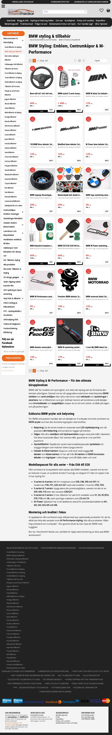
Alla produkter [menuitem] (9, 264)
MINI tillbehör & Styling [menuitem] (13, 112)
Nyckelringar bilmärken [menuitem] (13, 218)
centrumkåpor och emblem (13, 723)
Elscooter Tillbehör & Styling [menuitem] (12, 271)
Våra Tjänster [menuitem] (101, 24)
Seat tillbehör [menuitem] (9, 152)
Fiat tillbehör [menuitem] (9, 192)
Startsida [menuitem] (11, 20)
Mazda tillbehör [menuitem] (10, 121)
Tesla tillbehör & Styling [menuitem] (13, 78)
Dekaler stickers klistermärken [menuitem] (10, 225)
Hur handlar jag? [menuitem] (85, 24)
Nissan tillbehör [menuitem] (10, 130)
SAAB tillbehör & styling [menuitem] (13, 82)
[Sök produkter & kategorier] (65, 12)
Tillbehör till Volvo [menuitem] (11, 69)
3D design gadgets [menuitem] (11, 277)
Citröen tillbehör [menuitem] (11, 161)
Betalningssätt (61, 715)
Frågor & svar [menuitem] (41, 24)
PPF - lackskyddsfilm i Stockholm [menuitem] (12, 313)
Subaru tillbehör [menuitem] (11, 148)
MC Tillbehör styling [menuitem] (11, 260)
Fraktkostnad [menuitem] (26, 24)
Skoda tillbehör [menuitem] (10, 104)
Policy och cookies (63, 720)
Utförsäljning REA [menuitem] (10, 319)
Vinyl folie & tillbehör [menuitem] (12, 298)
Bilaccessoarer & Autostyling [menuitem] (10, 40)
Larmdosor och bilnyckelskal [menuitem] (9, 233)
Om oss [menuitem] (59, 20)
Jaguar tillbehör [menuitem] (10, 99)
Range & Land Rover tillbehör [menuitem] (12, 93)
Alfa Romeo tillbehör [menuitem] (12, 126)
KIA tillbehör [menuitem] (9, 188)
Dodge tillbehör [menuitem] (10, 117)
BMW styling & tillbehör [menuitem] (13, 51)
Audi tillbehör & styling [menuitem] (13, 47)
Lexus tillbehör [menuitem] (10, 135)
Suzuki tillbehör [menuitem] (10, 170)
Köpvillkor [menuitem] (100, 20)
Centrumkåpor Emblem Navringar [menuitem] (11, 212)
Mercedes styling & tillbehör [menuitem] (12, 58)
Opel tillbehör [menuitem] (10, 108)
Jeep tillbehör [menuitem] (10, 139)
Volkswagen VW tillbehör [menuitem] (14, 64)
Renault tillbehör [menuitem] (11, 197)
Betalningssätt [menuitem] (11, 24)
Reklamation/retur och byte (66, 722)
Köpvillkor (60, 719)
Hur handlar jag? (87, 717)
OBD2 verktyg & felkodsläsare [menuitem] (10, 305)
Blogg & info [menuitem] (23, 20)
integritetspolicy (7, 370)
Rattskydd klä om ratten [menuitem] (13, 206)
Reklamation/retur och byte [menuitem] (62, 24)
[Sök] (85, 12)
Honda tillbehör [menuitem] (10, 143)
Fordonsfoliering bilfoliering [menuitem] (10, 330)
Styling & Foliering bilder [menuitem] (42, 20)
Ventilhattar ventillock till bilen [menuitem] (12, 241)
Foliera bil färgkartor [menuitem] (11, 324)
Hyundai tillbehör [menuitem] (11, 179)
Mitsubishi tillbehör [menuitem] (12, 174)
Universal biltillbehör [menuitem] (12, 201)
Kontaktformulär (36, 715)
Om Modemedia (87, 715)
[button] (102, 10)
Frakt (58, 717)
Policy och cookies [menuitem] (85, 20)
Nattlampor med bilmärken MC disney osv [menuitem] (12, 252)
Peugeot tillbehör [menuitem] (11, 166)
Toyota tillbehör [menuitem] (11, 183)
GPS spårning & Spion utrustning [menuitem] (12, 292)
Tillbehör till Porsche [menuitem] (12, 86)
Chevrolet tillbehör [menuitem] (11, 157)
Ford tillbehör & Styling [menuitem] (13, 73)
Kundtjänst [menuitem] (70, 20)
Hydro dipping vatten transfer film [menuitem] (12, 283)
